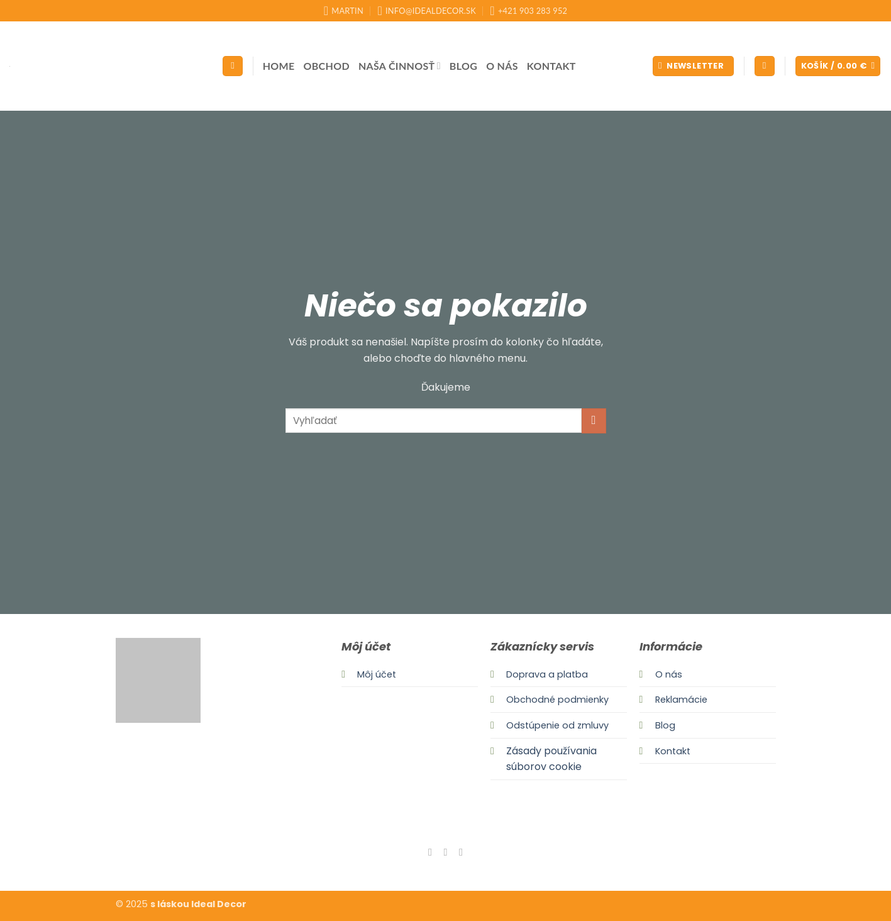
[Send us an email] (461, 851)
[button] (693, 66)
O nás (502, 66)
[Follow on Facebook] (430, 851)
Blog (463, 66)
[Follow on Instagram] (445, 851)
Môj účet (376, 674)
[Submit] (594, 420)
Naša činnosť (399, 66)
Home (279, 66)
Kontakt (551, 66)
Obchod (327, 66)
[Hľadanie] (233, 66)
